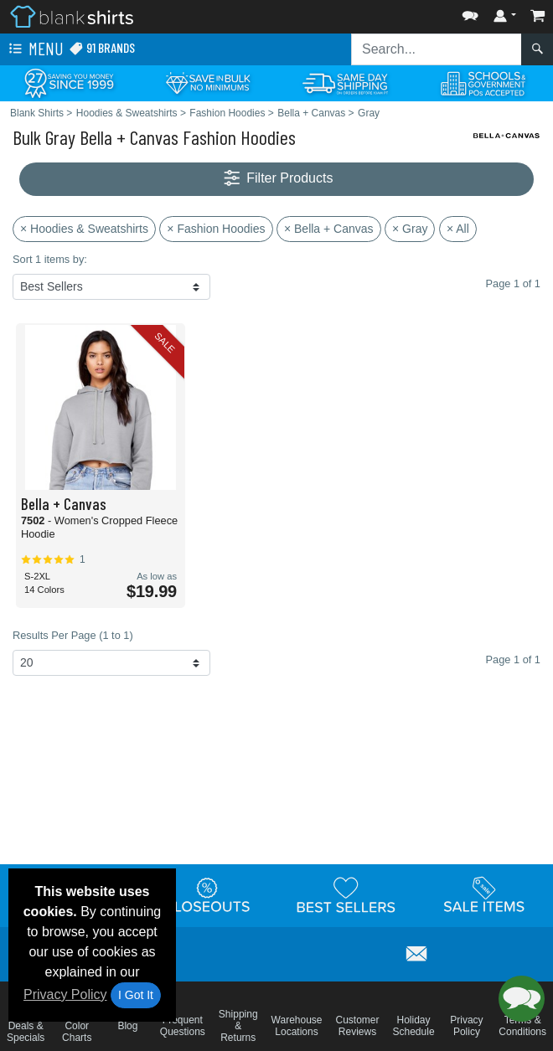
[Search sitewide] (436, 49)
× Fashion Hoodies (216, 228)
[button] (470, 12)
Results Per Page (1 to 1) (73, 635)
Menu (34, 49)
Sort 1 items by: (50, 259)
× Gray (409, 228)
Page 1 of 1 (513, 659)
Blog (127, 1026)
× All (458, 228)
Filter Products (276, 178)
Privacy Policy (65, 994)
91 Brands (102, 48)
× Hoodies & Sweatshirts (84, 228)
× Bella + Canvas (329, 228)
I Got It (135, 995)
